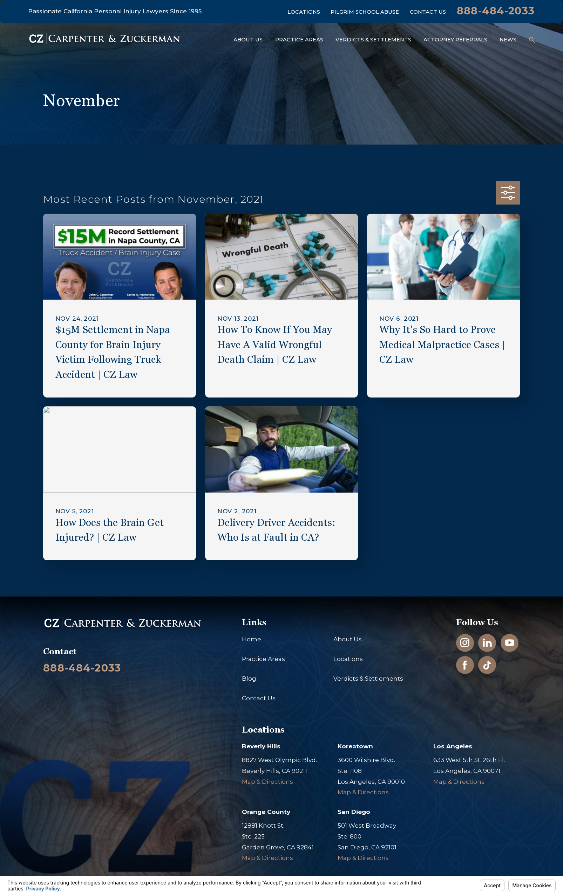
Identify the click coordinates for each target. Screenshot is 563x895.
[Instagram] (464, 642)
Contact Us (428, 12)
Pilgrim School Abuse (365, 12)
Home (251, 639)
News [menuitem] (508, 39)
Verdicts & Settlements (368, 678)
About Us (347, 639)
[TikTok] (487, 665)
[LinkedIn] (487, 642)
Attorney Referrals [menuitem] (455, 39)
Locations (303, 12)
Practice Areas (263, 658)
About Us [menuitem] (248, 39)
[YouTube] (509, 642)
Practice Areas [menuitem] (299, 39)
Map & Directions (267, 781)
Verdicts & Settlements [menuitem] (373, 39)
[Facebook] (464, 665)
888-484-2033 (496, 11)
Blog (249, 678)
